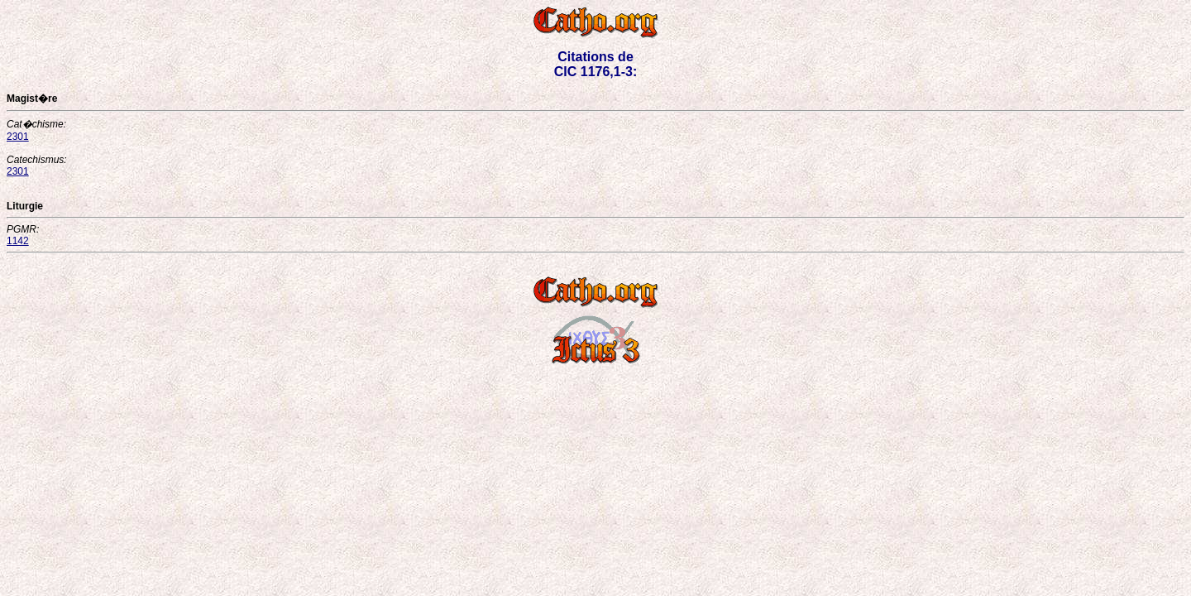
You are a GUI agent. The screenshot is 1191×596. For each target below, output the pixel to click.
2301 (18, 136)
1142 (18, 241)
